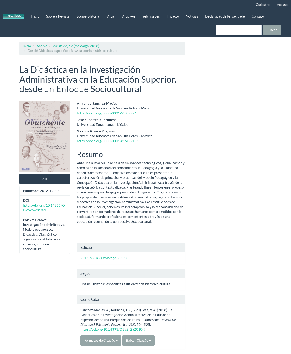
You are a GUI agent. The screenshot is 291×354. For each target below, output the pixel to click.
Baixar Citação (138, 340)
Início (35, 16)
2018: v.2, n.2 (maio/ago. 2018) (76, 46)
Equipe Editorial (88, 16)
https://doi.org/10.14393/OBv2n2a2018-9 (113, 329)
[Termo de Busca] (239, 30)
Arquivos (128, 16)
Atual (111, 16)
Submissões (151, 16)
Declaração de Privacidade (225, 16)
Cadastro (263, 5)
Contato (258, 16)
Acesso (282, 5)
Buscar (271, 30)
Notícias (192, 16)
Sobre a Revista (58, 16)
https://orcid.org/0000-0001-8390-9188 (108, 141)
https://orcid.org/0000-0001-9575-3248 (108, 113)
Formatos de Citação (101, 340)
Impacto (173, 16)
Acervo (42, 46)
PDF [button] (45, 179)
